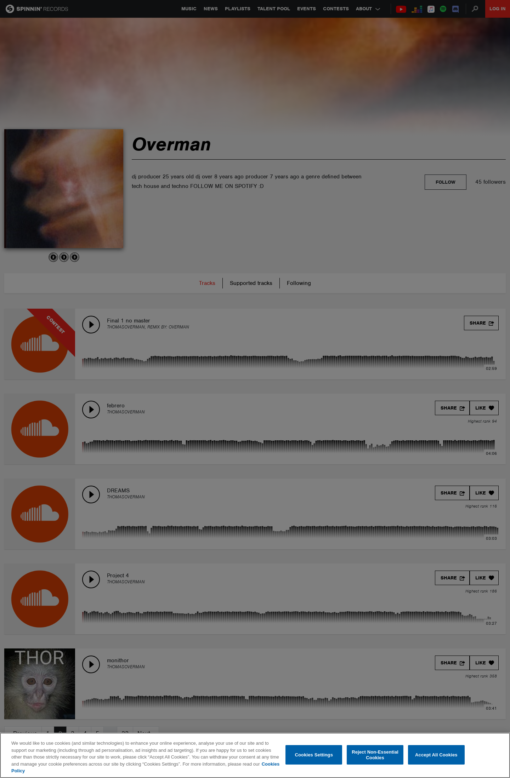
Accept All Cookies (436, 754)
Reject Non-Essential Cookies (375, 754)
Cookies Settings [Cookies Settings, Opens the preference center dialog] (314, 754)
